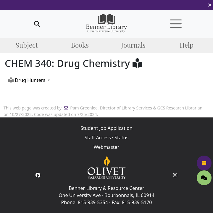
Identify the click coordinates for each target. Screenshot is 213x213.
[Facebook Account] (38, 175)
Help (186, 45)
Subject (27, 45)
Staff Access (98, 137)
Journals (133, 45)
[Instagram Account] (175, 175)
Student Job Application (106, 128)
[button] (210, 5)
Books (80, 45)
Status (121, 137)
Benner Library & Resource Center (106, 188)
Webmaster (106, 147)
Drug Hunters (26, 80)
